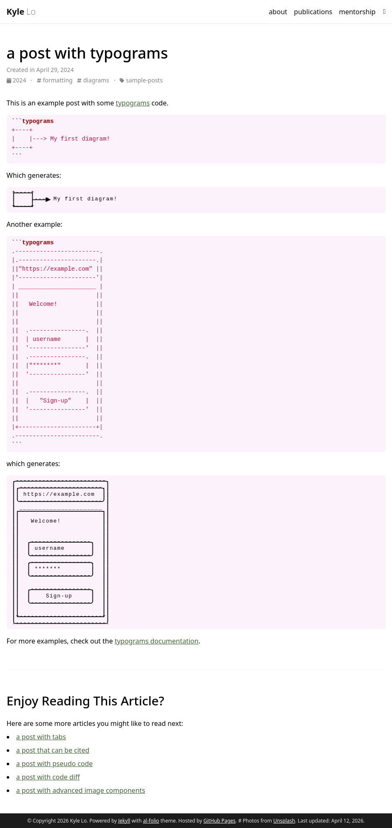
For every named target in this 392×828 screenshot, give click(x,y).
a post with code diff (48, 777)
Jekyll (124, 820)
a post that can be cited (53, 750)
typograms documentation (157, 641)
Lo (21, 11)
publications (313, 11)
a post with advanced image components (80, 790)
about (278, 11)
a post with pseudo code (54, 763)
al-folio (151, 820)
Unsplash (284, 820)
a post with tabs (41, 736)
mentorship (357, 11)
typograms (133, 103)
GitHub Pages (219, 820)
